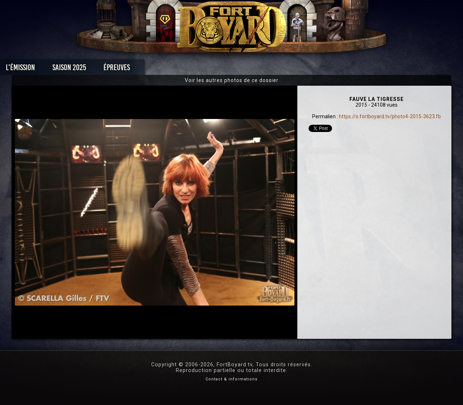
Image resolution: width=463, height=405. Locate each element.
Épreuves (166, 69)
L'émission (69, 69)
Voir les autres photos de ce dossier (232, 80)
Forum (320, 69)
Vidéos (243, 69)
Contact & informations (231, 379)
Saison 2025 (118, 69)
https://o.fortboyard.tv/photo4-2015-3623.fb (390, 116)
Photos (206, 69)
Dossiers (281, 69)
